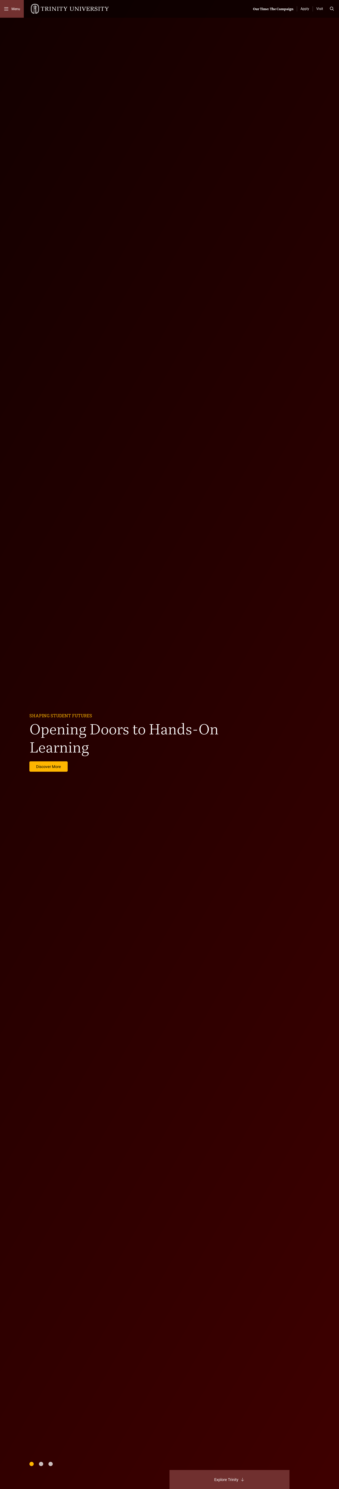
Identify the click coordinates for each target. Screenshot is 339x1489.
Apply (305, 9)
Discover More (48, 766)
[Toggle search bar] (331, 9)
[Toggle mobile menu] (12, 9)
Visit (319, 9)
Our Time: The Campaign (273, 9)
